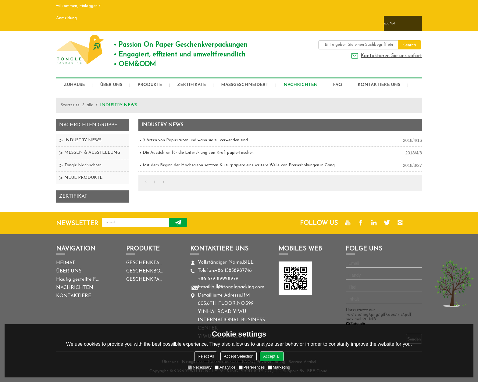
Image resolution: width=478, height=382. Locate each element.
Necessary (199, 367)
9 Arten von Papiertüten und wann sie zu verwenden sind (195, 140)
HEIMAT (65, 263)
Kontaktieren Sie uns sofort (391, 55)
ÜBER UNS (111, 85)
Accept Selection (238, 356)
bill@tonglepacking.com (237, 287)
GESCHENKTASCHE (144, 263)
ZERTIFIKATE (191, 85)
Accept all (271, 356)
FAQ (337, 85)
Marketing (279, 367)
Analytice (225, 367)
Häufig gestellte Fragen (77, 279)
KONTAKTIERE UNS (379, 85)
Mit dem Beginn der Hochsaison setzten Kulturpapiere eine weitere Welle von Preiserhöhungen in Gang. (239, 165)
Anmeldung (66, 18)
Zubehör (356, 324)
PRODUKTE (149, 85)
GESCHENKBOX (144, 271)
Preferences (252, 367)
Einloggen (88, 6)
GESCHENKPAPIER (144, 279)
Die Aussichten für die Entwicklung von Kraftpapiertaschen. (199, 152)
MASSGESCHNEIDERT (244, 85)
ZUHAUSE (74, 85)
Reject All (206, 356)
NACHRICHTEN (301, 85)
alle (90, 105)
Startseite (70, 105)
